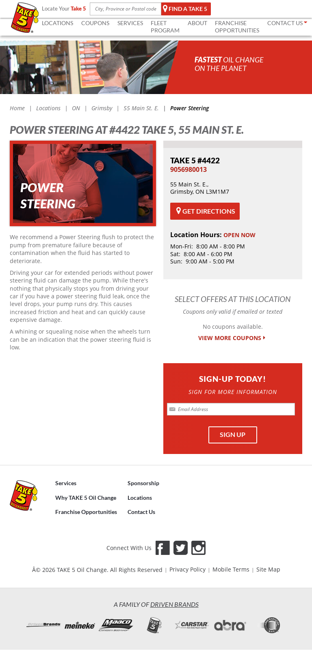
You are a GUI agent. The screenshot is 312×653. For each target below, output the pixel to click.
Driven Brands (174, 604)
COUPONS (95, 22)
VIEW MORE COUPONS (232, 338)
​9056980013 (188, 169)
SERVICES (130, 22)
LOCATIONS (57, 22)
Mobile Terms (230, 569)
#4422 (195, 160)
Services (65, 482)
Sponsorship (143, 482)
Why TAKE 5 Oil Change (85, 497)
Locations (140, 497)
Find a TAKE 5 (185, 8)
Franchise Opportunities (86, 511)
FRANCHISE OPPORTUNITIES (237, 26)
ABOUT (197, 22)
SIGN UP (232, 434)
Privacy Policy (187, 569)
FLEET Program (165, 26)
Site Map (268, 569)
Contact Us (141, 511)
